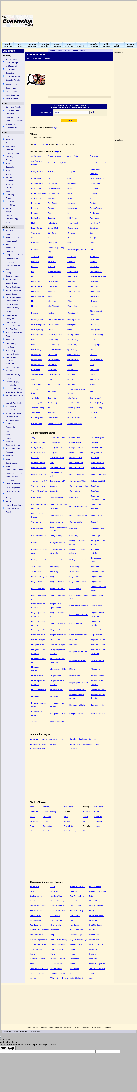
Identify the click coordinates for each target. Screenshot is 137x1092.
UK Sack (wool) (37, 418)
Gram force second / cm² (78, 507)
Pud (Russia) (36, 350)
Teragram (93, 384)
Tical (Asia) (52, 391)
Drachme (34, 213)
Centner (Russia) (54, 193)
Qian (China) (72, 350)
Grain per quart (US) (98, 481)
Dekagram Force (75, 457)
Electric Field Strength (14, 297)
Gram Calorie (36, 498)
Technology (10, 195)
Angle (8, 234)
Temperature (10, 201)
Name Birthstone (12, 98)
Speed (8, 191)
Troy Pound (52, 413)
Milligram (93, 301)
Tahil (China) (94, 379)
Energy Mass (10, 319)
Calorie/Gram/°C (56, 443)
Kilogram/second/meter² (78, 635)
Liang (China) (72, 276)
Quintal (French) (54, 359)
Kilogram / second (38, 588)
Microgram (52, 301)
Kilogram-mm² (96, 630)
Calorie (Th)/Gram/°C (58, 438)
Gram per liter (36, 522)
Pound (92, 340)
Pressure (9, 438)
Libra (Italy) (35, 281)
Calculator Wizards (13, 80)
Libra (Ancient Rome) (98, 276)
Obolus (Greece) (73, 320)
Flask (33, 223)
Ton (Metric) (52, 403)
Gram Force (73, 498)
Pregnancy (10, 181)
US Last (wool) (36, 423)
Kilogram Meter (96, 606)
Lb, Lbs (50, 276)
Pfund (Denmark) (73, 335)
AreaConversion (69, 45)
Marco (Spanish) (73, 291)
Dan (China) (35, 203)
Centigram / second (98, 448)
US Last (93, 418)
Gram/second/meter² (38, 536)
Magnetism (10, 177)
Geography (10, 167)
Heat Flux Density (12, 354)
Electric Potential (12, 301)
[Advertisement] (110, 21)
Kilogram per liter (75, 623)
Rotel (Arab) (35, 369)
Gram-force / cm (37, 529)
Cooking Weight (12, 262)
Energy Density (11, 315)
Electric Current (11, 294)
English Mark (94, 213)
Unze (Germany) (73, 418)
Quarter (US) (53, 354)
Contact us (85, 1027)
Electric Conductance (13, 287)
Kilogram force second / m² (79, 606)
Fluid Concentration (13, 326)
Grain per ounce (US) (39, 481)
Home (29, 1027)
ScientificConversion (94, 45)
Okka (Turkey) (95, 320)
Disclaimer (108, 1027)
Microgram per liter (97, 660)
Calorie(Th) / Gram (38, 443)
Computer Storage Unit (14, 255)
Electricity (9, 157)
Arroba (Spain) (72, 156)
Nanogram (35, 313)
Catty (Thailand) (54, 188)
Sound (8, 460)
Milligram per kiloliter (38, 689)
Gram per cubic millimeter (78, 515)
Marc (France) (53, 291)
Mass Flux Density (12, 410)
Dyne (69, 213)
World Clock (10, 215)
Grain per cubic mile (76, 467)
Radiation (9, 184)
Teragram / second (57, 721)
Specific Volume (12, 463)
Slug (33, 379)
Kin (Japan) (71, 266)
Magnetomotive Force (14, 406)
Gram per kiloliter (97, 515)
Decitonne (93, 203)
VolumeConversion (57, 45)
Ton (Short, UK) (73, 403)
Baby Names (10, 143)
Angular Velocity (12, 241)
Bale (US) (71, 172)
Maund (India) (95, 291)
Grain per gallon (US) (77, 474)
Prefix (8, 435)
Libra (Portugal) (73, 281)
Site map (35, 1027)
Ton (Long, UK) (36, 403)
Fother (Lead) (53, 223)
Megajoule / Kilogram (58, 645)
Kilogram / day (74, 577)
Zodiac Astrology (12, 219)
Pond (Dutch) (53, 340)
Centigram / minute (76, 448)
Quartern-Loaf (36, 359)
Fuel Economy (11, 344)
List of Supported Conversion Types (43, 739)
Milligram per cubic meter (78, 683)
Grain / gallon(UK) (76, 462)
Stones (70, 379)
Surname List (11, 88)
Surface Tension (12, 477)
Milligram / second (97, 676)
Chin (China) (36, 198)
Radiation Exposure (13, 449)
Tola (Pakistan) (72, 398)
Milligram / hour (37, 676)
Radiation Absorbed (13, 445)
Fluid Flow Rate (11, 329)
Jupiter (50, 256)
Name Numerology (13, 95)
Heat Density (10, 351)
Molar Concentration (13, 413)
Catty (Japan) (36, 188)
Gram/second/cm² (97, 529)
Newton (51, 313)
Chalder (70, 193)
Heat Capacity (11, 347)
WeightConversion (20, 45)
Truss (69, 413)
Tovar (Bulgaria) (96, 408)
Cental (69, 188)
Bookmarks (67, 1027)
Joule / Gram (36, 567)
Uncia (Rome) (53, 418)
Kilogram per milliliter (39, 630)
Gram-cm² (94, 522)
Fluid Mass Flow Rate (14, 333)
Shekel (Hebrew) (54, 374)
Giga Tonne (35, 233)
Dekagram (35, 208)
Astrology (9, 139)
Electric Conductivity (13, 291)
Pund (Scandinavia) (55, 350)
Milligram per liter (56, 689)
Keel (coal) (35, 261)
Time (7, 495)
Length (8, 174)
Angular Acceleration (13, 237)
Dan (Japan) (52, 203)
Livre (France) (36, 286)
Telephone (9, 198)
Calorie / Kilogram (97, 438)
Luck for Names (11, 91)
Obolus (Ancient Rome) (56, 320)
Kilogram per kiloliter (57, 623)
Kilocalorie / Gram (97, 572)
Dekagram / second (57, 457)
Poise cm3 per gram (98, 714)
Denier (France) (96, 208)
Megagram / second (98, 640)
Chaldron (93, 193)
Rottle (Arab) (52, 369)
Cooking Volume (12, 259)
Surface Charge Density (14, 470)
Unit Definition (11, 124)
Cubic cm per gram (38, 453)
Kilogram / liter (36, 582)
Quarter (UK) (36, 354)
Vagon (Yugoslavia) (55, 423)
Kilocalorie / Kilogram (39, 577)
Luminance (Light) (12, 382)
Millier (69, 301)
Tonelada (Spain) (37, 408)
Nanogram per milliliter (58, 714)
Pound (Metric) (53, 345)
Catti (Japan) (72, 183)
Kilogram (93, 261)
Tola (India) (35, 398)
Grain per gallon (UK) (39, 474)
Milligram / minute (75, 676)
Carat (50, 178)
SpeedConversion (81, 45)
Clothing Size (11, 251)
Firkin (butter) (72, 218)
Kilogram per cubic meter (78, 614)
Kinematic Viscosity (13, 375)
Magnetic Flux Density (14, 403)
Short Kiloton (72, 374)
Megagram (52, 296)
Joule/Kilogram (55, 572)
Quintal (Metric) (73, 359)
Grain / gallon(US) (97, 462)
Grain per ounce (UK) (98, 474)
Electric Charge (11, 283)
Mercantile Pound (96, 296)
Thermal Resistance (13, 491)
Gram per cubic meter (58, 515)
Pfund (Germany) (96, 335)
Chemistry (9, 150)
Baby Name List (12, 85)
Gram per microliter (57, 522)
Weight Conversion (41, 144)
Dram (50, 213)
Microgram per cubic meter (79, 652)
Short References (12, 117)
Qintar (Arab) (94, 350)
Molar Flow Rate (12, 417)
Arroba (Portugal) (54, 156)
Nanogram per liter (97, 705)
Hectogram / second (57, 543)
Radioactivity (10, 452)
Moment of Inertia (12, 420)
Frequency (10, 339)
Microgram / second (98, 645)
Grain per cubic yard (98, 467)
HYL (91, 250)
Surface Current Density (14, 473)
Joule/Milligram (74, 572)
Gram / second (96, 491)
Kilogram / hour (96, 577)
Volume (8, 208)
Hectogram (35, 250)
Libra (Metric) (53, 281)
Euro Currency (11, 322)
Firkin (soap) (94, 218)
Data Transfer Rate (13, 266)
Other (8, 222)
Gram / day (54, 486)
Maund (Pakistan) (37, 296)
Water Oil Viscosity (13, 508)
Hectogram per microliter (78, 560)
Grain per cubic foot (38, 467)
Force (8, 336)
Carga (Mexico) (37, 183)
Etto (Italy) (52, 218)
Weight (8, 212)
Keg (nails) (52, 261)
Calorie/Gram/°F (75, 443)
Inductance (10, 371)
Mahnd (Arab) (36, 291)
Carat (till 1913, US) (97, 178)
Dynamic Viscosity (12, 276)
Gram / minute (74, 491)
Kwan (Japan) (72, 271)
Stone (50, 379)
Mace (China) (95, 286)
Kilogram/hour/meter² (58, 635)
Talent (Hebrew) (54, 384)
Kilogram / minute (97, 582)
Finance (9, 160)
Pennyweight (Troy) (55, 335)
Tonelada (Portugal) (97, 403)
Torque (8, 498)
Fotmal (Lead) (72, 223)
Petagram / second (76, 714)
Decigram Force (96, 453)
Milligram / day (96, 669)
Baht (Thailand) (37, 172)
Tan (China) (71, 384)
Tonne (50, 408)
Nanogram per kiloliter (77, 705)
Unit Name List (11, 66)
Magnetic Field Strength (14, 395)
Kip (32, 271)
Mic (32, 301)
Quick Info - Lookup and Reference (83, 739)
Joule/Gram (95, 567)
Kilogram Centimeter (57, 588)
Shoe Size (9, 455)
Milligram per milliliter (98, 689)
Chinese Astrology (12, 153)
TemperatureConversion (32, 45)
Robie (92, 364)
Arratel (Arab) (36, 156)
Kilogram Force (75, 588)
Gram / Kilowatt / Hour (39, 491)
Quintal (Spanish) (37, 364)
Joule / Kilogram (56, 567)
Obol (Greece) (72, 313)
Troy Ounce (35, 413)
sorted (60, 739)
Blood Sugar (10, 248)
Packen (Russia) (37, 335)
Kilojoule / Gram (96, 635)
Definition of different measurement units (84, 744)
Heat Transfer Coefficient (11, 358)
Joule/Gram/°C (36, 572)
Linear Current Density (14, 392)
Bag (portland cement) (98, 163)
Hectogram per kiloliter (39, 560)
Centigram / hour (56, 448)
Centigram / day (37, 448)
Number (9, 424)
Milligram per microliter (77, 689)
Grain (92, 233)
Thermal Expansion (13, 488)
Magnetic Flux (11, 399)
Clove (69, 198)
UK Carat (93, 413)
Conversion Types (12, 63)
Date (7, 269)
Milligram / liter (55, 676)
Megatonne (71, 296)
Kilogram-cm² (55, 630)
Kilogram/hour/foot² (38, 635)
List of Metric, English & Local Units (43, 744)
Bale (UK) (51, 172)
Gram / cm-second (38, 486)
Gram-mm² (73, 529)
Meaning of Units (12, 59)
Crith (91, 198)
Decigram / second (76, 453)
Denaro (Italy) (72, 208)
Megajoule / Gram (37, 645)
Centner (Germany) (38, 193)
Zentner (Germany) (74, 423)
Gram (59, 144)
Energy (8, 311)
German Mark (53, 228)
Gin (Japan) (71, 233)
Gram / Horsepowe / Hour (78, 486)
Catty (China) (95, 183)
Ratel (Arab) (52, 364)
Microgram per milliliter (58, 669)
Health (8, 170)
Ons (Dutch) (94, 325)
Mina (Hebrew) (53, 306)
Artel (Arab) (94, 156)
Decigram (71, 203)
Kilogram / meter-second (78, 582)
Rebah (69, 364)
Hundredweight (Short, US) (77, 250)
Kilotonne (51, 266)
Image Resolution (12, 367)
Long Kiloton (52, 286)
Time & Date (10, 205)
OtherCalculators (118, 45)
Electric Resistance (13, 304)
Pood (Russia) (72, 340)
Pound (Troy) (72, 345)
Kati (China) (71, 256)
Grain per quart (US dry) (78, 481)
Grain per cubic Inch (57, 467)
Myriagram (94, 306)
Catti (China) (52, 183)
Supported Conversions (14, 121)
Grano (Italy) (52, 243)
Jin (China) (35, 256)
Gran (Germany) (96, 238)
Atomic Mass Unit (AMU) (57, 163)
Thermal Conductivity (13, 484)
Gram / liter (54, 491)
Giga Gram (94, 228)
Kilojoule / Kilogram (38, 640)
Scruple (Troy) (72, 369)
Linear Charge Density (14, 389)
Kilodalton (71, 261)
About (77, 1027)
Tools (4, 103)
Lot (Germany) (72, 286)
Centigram (94, 188)
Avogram (70, 163)
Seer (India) (94, 369)
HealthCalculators (106, 45)
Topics (5, 133)
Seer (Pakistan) (37, 374)
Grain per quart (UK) (57, 481)
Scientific (9, 188)
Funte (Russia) (36, 228)
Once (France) (53, 325)
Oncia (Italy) (71, 325)
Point (33, 340)
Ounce (50, 330)
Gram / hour (95, 486)
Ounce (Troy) (95, 330)
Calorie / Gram (74, 438)
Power (8, 431)
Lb (32, 276)
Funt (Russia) (95, 223)
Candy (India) (36, 178)
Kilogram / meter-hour (58, 582)
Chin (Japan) (53, 198)
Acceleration (10, 231)
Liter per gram (55, 640)
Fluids (8, 164)
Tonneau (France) (74, 408)
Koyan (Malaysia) (54, 271)
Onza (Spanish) (37, 330)
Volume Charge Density (14, 505)
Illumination (10, 364)
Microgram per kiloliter (77, 660)
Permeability (10, 427)
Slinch (92, 374)
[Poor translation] (11, 1048)
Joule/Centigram (75, 567)
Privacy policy (96, 1027)
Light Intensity (11, 385)
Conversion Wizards (13, 76)
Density (8, 273)
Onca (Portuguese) (38, 325)
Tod (91, 391)
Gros (69, 243)
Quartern (93, 354)
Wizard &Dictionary (130, 45)
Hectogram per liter (57, 560)
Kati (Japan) (94, 256)
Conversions (10, 70)
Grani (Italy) (35, 243)
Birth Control (10, 146)
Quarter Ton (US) (73, 354)
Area (7, 136)
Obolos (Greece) (37, 320)
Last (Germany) (95, 271)
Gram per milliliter (75, 522)
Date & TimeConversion (44, 45)
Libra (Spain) (94, 281)
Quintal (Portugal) (96, 359)
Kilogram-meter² (75, 630)
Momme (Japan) (73, 306)
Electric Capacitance (13, 280)
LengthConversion (8, 45)
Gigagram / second (38, 462)
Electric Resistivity (12, 308)
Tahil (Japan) (36, 384)
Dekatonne (52, 208)
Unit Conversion (9, 227)
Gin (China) (52, 233)
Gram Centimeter (56, 498)
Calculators (10, 73)
